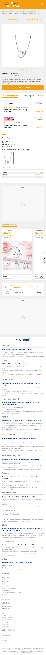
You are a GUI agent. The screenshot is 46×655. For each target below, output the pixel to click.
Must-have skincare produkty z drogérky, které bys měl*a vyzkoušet (19, 521)
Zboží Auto (4, 594)
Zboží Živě (4, 579)
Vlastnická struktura (26, 652)
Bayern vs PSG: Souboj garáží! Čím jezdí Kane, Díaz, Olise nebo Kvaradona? (22, 423)
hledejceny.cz (5, 577)
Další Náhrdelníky (8, 231)
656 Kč (38, 111)
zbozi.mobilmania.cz (7, 11)
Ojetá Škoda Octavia (7, 597)
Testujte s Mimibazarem (8, 606)
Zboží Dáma (5, 583)
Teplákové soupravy (7, 619)
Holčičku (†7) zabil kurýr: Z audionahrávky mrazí (14, 354)
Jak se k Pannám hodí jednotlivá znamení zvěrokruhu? (16, 517)
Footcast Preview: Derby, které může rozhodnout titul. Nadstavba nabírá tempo (22, 570)
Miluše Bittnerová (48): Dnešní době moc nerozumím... (16, 407)
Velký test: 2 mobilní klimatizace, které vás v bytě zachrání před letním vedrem (22, 535)
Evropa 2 (4, 642)
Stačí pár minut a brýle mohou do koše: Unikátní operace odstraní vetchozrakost (23, 533)
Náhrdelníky (23, 13)
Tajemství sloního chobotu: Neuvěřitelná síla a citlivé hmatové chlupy (20, 551)
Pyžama (4, 615)
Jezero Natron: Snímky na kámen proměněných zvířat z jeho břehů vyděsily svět (23, 506)
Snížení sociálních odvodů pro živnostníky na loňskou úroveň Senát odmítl (21, 469)
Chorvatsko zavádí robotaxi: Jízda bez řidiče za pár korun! (17, 391)
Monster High (5, 608)
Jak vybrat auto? (6, 599)
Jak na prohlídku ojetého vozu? (10, 588)
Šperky (16, 13)
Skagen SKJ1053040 (10, 73)
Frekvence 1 (5, 640)
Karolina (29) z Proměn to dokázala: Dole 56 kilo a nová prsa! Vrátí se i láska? (22, 352)
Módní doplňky (31, 11)
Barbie (3, 610)
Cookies (34, 651)
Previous (2, 254)
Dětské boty (5, 622)
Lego (3, 613)
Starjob (3, 633)
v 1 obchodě (6, 278)
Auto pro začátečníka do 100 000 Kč (11, 592)
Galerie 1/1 (23, 69)
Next (43, 254)
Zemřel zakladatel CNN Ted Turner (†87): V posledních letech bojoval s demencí (23, 356)
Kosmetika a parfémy (7, 617)
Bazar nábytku (5, 626)
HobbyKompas (5, 590)
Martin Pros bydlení (7, 565)
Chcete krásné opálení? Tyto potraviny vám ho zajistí (16, 485)
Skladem (39, 103)
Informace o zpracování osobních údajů (20, 651)
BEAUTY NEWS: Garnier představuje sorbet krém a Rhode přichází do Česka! (22, 519)
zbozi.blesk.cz (5, 586)
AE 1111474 (7, 233)
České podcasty (6, 635)
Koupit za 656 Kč (23, 87)
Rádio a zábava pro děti (8, 638)
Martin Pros (5, 567)
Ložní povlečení (6, 624)
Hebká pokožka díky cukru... (9, 409)
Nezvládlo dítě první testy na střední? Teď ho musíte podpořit (18, 537)
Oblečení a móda (20, 11)
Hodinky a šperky (7, 13)
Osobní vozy (5, 581)
